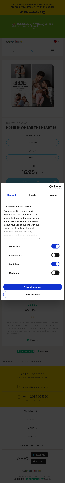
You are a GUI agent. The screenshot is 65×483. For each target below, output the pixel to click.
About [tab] (53, 195)
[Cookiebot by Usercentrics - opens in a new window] (49, 187)
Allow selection (32, 294)
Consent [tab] (11, 195)
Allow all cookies (32, 287)
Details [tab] (32, 195)
